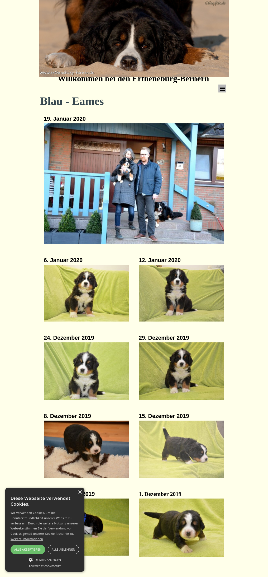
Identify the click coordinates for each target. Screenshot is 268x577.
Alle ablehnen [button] (63, 549)
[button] (86, 294)
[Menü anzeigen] (222, 88)
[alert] (44, 530)
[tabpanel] (134, 180)
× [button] (80, 492)
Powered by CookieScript (45, 566)
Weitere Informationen (27, 539)
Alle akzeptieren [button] (27, 549)
